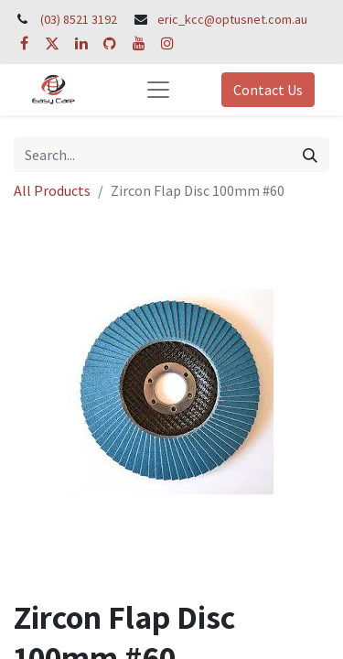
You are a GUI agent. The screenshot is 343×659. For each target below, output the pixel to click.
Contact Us (268, 90)
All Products (52, 190)
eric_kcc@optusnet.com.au (232, 19)
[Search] (310, 154)
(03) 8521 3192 (78, 19)
